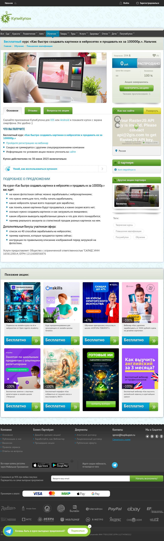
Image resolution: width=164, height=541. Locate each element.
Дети (115, 33)
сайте (72, 151)
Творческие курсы (124, 225)
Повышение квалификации (128, 231)
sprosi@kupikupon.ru (124, 435)
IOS (52, 120)
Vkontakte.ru (152, 436)
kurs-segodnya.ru (127, 169)
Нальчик (9, 3)
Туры (74, 33)
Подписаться (78, 530)
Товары (64, 33)
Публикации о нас (11, 438)
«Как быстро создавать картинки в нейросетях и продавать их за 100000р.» (52, 136)
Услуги (83, 33)
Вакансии (7, 442)
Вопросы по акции (58, 110)
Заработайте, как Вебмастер (50, 438)
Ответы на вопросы (12, 451)
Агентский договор (87, 434)
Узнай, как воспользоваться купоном (35, 169)
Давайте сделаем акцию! (48, 434)
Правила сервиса (11, 447)
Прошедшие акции (44, 442)
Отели (106, 33)
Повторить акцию (136, 88)
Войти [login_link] (126, 3)
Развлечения (30, 33)
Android (65, 120)
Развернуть (152, 110)
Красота (16, 33)
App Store (41, 465)
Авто (42, 33)
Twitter (157, 436)
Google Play (60, 465)
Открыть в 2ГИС (152, 143)
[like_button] (154, 55)
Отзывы (32, 110)
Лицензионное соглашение (131, 143)
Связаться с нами (121, 439)
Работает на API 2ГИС (133, 142)
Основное (12, 110)
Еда (8, 33)
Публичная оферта (86, 442)
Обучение (52, 33)
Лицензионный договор (89, 438)
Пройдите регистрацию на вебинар (27, 143)
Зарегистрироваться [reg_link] (149, 3)
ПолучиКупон (127, 33)
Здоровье (95, 33)
